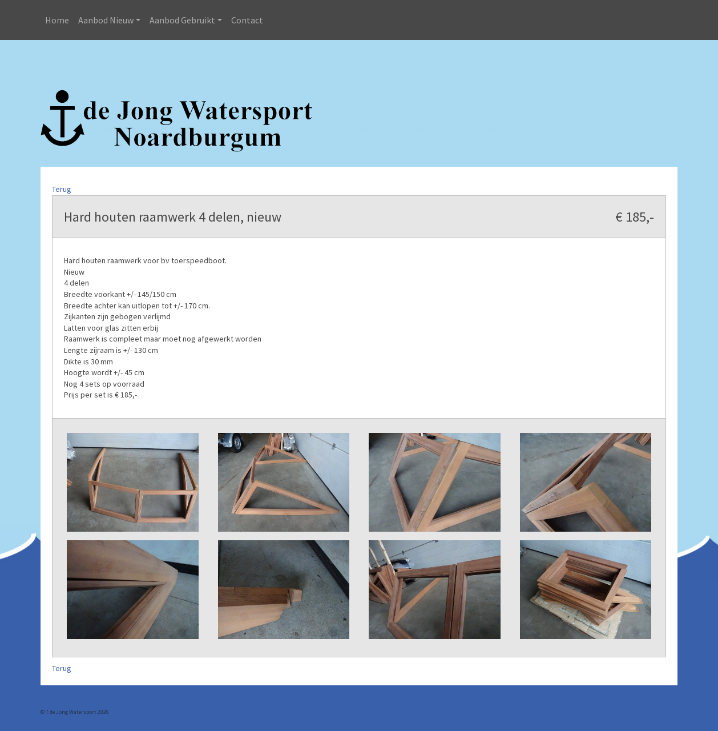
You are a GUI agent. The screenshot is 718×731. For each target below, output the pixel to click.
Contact (247, 20)
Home (57, 20)
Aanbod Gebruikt (182, 20)
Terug (61, 189)
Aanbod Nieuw (106, 20)
